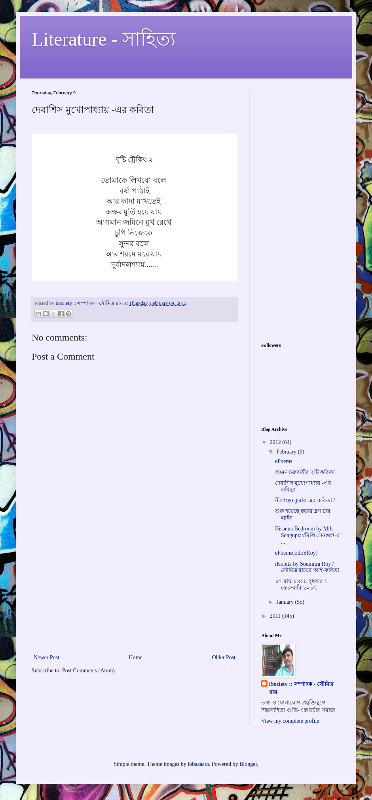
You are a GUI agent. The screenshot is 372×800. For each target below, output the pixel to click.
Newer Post (46, 657)
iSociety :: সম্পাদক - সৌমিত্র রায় (301, 688)
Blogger (248, 764)
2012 (276, 442)
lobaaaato (198, 764)
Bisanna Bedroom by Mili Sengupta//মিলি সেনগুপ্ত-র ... (307, 535)
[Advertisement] (134, 593)
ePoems (283, 461)
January (285, 602)
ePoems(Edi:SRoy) (296, 553)
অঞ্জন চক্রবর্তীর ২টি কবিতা (305, 472)
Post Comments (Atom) (88, 671)
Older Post (224, 657)
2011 (276, 616)
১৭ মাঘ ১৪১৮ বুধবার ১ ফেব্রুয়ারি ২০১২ (301, 584)
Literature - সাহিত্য (104, 39)
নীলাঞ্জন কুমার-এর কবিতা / (305, 500)
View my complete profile (290, 721)
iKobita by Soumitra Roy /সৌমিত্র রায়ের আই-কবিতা (307, 567)
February (287, 452)
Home (135, 657)
